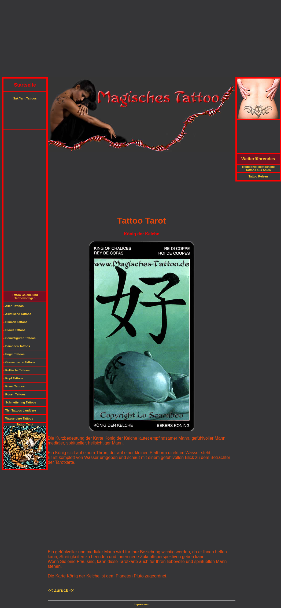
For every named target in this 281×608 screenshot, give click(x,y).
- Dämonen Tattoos (16, 346)
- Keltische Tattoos (16, 370)
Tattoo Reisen (258, 176)
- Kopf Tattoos (13, 378)
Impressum (142, 604)
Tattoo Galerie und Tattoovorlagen (25, 296)
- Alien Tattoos (13, 305)
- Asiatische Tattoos (17, 314)
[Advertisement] (140, 39)
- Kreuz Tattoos (14, 386)
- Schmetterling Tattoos (19, 402)
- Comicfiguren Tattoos (19, 338)
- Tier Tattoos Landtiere (19, 410)
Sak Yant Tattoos (25, 98)
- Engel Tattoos (14, 354)
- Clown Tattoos (14, 330)
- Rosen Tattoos (14, 394)
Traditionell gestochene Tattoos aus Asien (258, 168)
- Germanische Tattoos (19, 362)
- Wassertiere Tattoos (18, 418)
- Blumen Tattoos (15, 322)
